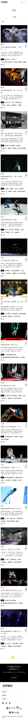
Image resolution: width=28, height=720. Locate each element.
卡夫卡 (16, 188)
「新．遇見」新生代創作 (7, 62)
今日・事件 (8, 643)
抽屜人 (21, 436)
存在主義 (11, 229)
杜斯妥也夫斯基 (21, 191)
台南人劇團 (3, 316)
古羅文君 (18, 145)
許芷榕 (2, 423)
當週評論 (15, 148)
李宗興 (2, 173)
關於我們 (4, 692)
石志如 (2, 464)
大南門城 (3, 105)
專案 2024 (7, 59)
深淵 (24, 395)
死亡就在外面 (17, 316)
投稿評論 (10, 316)
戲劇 (2, 313)
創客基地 (7, 270)
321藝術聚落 (15, 313)
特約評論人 (8, 273)
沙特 (13, 232)
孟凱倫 (8, 105)
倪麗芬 (11, 188)
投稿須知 (4, 698)
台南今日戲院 (15, 643)
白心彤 (2, 342)
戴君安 (2, 628)
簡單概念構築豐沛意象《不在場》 (11, 508)
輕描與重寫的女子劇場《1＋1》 (11, 467)
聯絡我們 (4, 695)
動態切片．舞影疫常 (10, 145)
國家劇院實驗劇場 (9, 477)
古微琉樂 (21, 188)
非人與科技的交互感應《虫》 (10, 260)
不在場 (6, 518)
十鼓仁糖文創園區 (15, 270)
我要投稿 (14, 677)
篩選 (14, 17)
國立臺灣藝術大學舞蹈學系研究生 (9, 603)
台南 (13, 102)
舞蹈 (2, 59)
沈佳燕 (2, 587)
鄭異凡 (2, 505)
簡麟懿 (2, 44)
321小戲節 (7, 313)
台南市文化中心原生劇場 (11, 395)
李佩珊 (19, 105)
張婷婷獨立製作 (9, 436)
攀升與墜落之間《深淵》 (8, 386)
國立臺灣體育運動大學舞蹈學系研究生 (10, 357)
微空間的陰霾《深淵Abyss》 (10, 345)
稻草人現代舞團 (18, 62)
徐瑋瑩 (2, 257)
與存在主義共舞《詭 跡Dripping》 (11, 590)
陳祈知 (2, 216)
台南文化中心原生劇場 (10, 600)
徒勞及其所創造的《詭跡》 (9, 220)
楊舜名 (9, 148)
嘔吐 (6, 229)
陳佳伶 (2, 130)
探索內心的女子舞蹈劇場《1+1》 (11, 427)
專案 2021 (7, 102)
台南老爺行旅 (20, 518)
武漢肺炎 (8, 232)
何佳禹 (6, 188)
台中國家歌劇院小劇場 (10, 354)
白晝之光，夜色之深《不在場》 (11, 549)
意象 (22, 229)
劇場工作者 (12, 518)
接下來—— (14, 59)
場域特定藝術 (18, 102)
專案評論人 (14, 105)
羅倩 (2, 298)
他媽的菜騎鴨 (22, 313)
